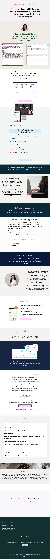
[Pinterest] (26, 537)
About (12, 524)
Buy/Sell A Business (5, 531)
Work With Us (4, 524)
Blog (12, 525)
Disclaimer (30, 552)
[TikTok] (24, 537)
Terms (34, 552)
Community (13, 529)
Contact (3, 522)
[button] (48, 45)
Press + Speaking (5, 526)
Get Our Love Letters (6, 528)
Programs (13, 522)
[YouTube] (22, 537)
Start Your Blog (4, 529)
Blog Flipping (13, 528)
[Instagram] (28, 537)
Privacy (26, 552)
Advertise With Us (5, 525)
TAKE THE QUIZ (25, 504)
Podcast (12, 526)
